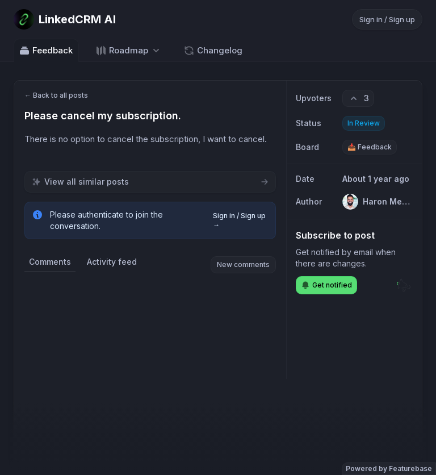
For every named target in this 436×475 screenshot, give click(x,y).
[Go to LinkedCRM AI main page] (65, 19)
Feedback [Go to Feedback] (46, 50)
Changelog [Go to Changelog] (212, 50)
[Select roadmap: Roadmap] (128, 50)
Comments (50, 261)
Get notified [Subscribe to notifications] (326, 285)
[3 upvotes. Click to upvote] (358, 98)
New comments (243, 264)
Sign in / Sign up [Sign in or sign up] (387, 19)
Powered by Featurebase (389, 468)
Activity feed (112, 261)
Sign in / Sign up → (239, 220)
